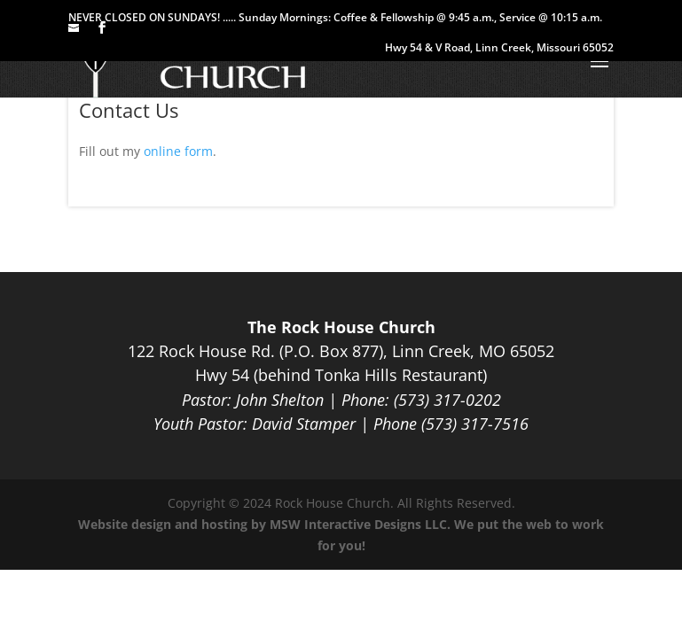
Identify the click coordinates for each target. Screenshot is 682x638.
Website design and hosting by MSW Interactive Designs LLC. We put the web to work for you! (341, 535)
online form (178, 151)
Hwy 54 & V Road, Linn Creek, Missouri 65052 (499, 49)
